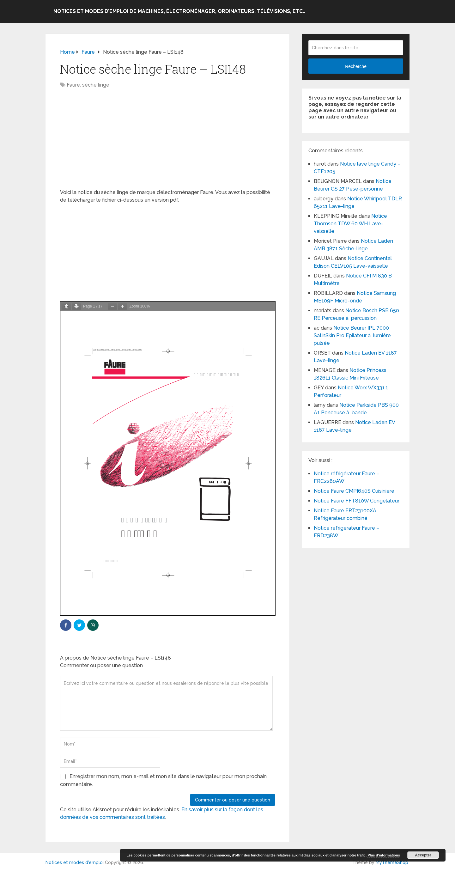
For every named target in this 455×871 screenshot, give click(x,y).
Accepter (423, 855)
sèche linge (95, 85)
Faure (73, 85)
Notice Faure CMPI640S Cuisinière (354, 491)
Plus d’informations (383, 855)
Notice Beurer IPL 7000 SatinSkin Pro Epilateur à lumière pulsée (352, 335)
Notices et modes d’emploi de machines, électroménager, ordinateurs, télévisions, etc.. (179, 11)
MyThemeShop (392, 862)
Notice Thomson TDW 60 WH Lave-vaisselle (350, 223)
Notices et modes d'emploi (75, 862)
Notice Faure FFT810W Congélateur (356, 501)
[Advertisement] (167, 142)
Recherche (356, 66)
